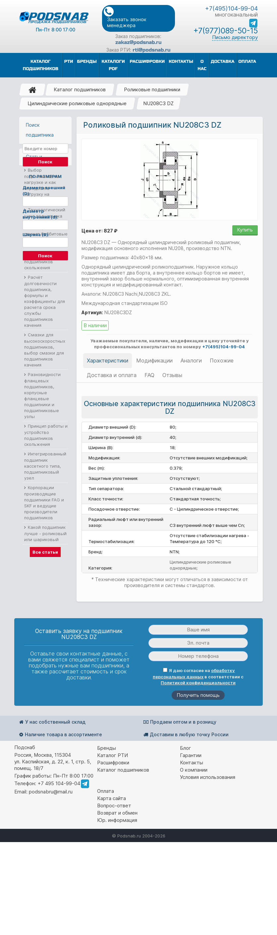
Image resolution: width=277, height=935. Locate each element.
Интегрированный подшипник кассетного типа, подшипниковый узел (45, 590)
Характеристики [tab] (107, 360)
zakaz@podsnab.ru (138, 42)
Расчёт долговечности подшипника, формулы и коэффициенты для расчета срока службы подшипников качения (44, 425)
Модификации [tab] (154, 360)
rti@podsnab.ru (151, 50)
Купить (245, 230)
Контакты (191, 855)
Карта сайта (111, 891)
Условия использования (207, 870)
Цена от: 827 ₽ (99, 231)
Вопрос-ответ (114, 898)
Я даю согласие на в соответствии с (198, 769)
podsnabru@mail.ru (51, 884)
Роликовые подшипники (152, 89)
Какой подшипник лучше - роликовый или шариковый (45, 657)
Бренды (106, 841)
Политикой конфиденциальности (198, 775)
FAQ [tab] (149, 375)
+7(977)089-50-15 (225, 31)
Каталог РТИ (112, 848)
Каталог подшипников (80, 89)
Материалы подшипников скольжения (38, 386)
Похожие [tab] (222, 360)
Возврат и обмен (117, 906)
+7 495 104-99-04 (58, 876)
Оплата (105, 884)
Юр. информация (117, 913)
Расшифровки (113, 855)
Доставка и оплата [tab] (112, 375)
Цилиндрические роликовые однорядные (77, 103)
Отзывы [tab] (172, 375)
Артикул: (92, 312)
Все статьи (45, 676)
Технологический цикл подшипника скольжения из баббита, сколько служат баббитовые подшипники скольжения (46, 352)
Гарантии (190, 848)
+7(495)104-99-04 (231, 8)
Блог (185, 841)
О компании (193, 863)
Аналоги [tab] (191, 360)
